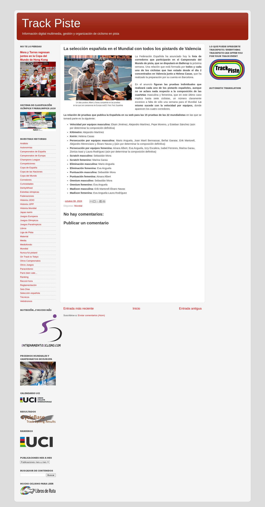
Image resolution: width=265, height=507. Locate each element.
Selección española (30, 293)
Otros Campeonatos (30, 261)
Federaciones (27, 196)
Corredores (26, 180)
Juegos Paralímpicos (30, 224)
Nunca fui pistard (28, 252)
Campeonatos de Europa (32, 155)
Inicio (136, 308)
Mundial (78, 206)
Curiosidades (26, 184)
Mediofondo (26, 244)
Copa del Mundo (28, 175)
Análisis (24, 143)
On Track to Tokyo (29, 256)
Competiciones (27, 163)
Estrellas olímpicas (29, 192)
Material (24, 236)
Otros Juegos (27, 265)
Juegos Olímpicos (29, 220)
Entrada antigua (190, 308)
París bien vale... (28, 273)
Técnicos (24, 297)
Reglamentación (28, 285)
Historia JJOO (27, 200)
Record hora (26, 281)
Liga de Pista (26, 232)
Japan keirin (26, 212)
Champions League (30, 159)
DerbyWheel (26, 188)
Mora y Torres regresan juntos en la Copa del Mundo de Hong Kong (35, 56)
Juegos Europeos (29, 216)
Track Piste (51, 23)
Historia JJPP (27, 204)
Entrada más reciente (78, 308)
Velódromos (26, 301)
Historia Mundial (28, 208)
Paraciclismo (26, 269)
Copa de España (28, 167)
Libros (23, 228)
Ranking (24, 277)
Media (23, 240)
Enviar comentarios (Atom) (91, 315)
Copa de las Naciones (31, 171)
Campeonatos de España (33, 151)
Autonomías (26, 147)
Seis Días (25, 289)
